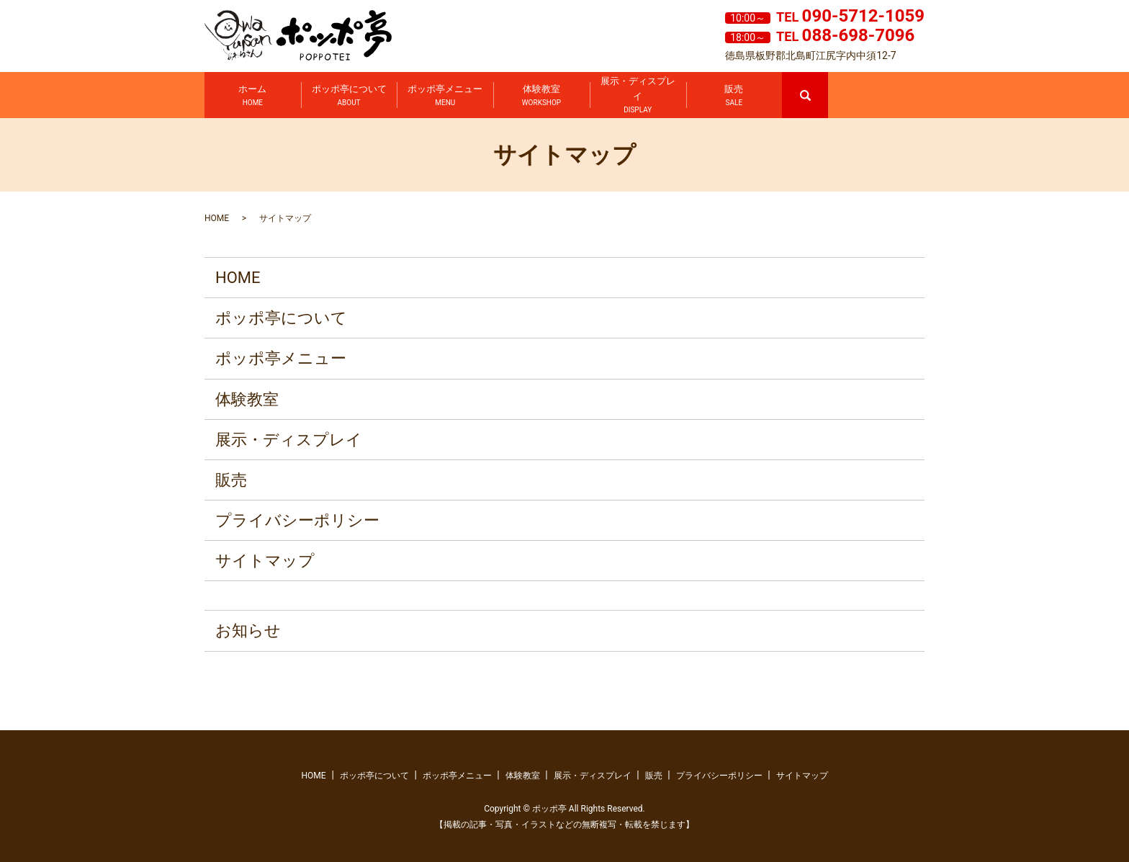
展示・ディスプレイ (638, 96)
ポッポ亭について (349, 96)
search (826, 78)
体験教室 (541, 96)
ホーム (253, 96)
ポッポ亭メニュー (445, 96)
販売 (733, 96)
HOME (216, 218)
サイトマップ (265, 561)
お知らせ (248, 630)
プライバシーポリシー (297, 520)
